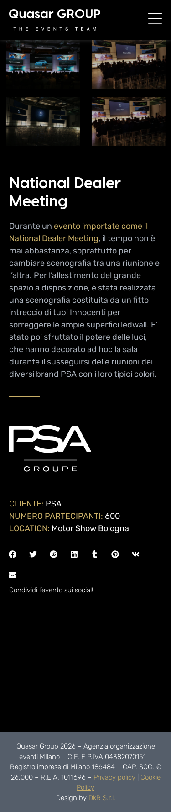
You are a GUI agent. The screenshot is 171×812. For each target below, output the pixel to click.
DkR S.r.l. (101, 798)
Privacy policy (114, 777)
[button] (12, 554)
